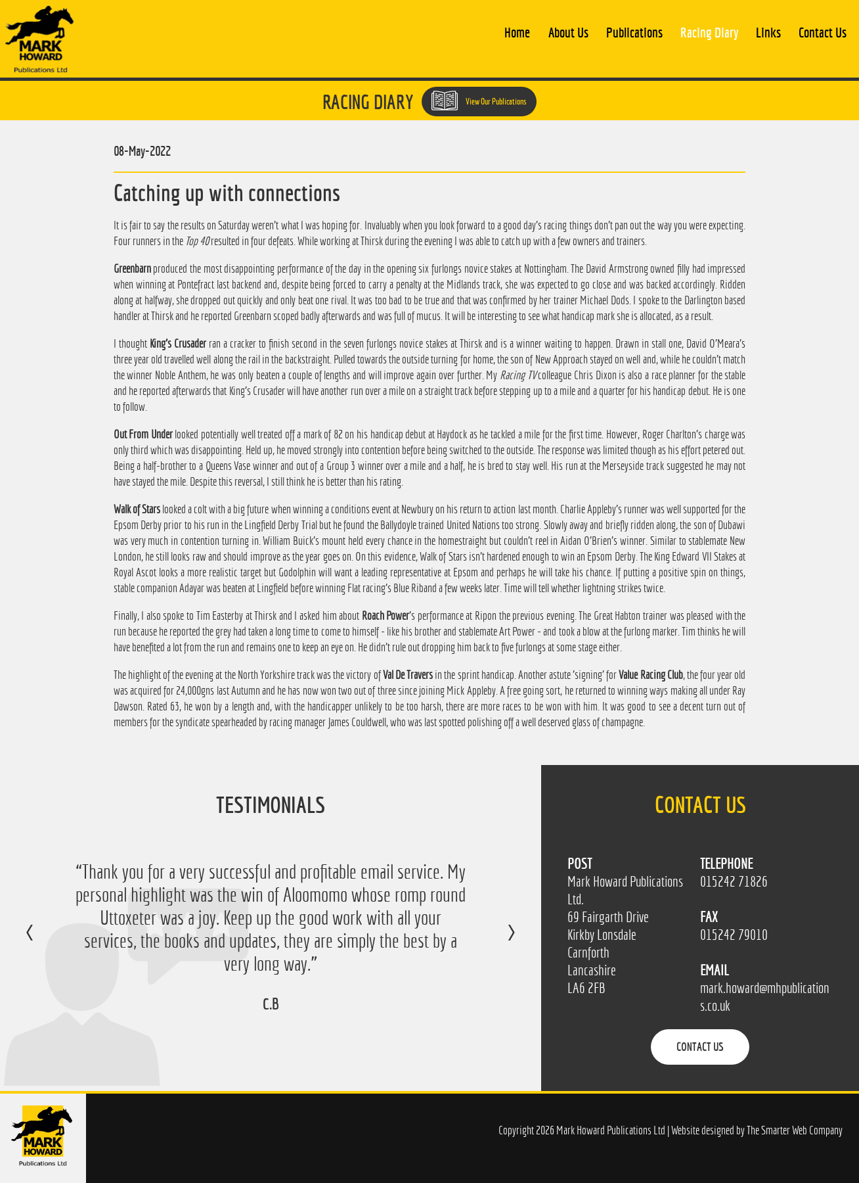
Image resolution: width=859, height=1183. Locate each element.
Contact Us (823, 32)
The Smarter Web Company (795, 1130)
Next (498, 941)
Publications (634, 32)
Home (517, 32)
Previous (43, 941)
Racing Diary (709, 32)
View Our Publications (479, 100)
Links (768, 32)
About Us (568, 32)
